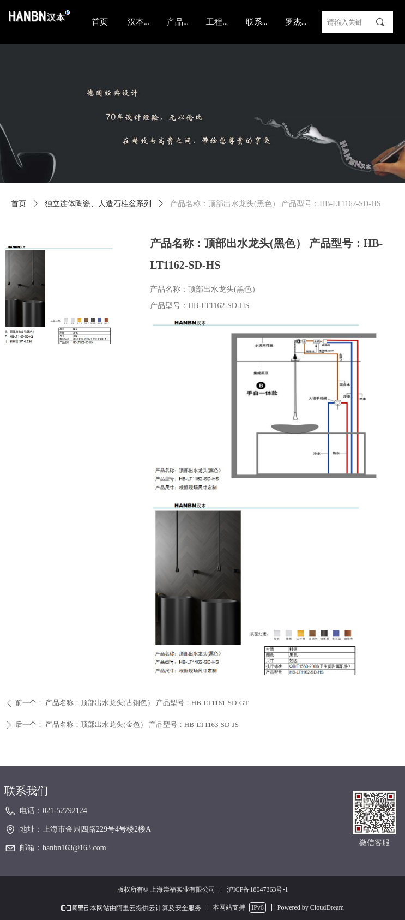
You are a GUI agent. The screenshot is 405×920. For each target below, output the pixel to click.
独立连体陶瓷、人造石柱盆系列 (98, 204)
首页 (18, 204)
